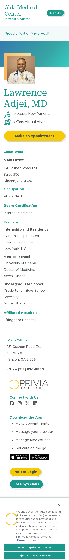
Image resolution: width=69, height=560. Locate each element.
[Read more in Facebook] (12, 404)
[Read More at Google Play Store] (39, 457)
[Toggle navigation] (55, 13)
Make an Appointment (34, 136)
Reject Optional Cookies (34, 555)
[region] (34, 529)
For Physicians (26, 484)
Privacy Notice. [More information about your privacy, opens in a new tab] (27, 540)
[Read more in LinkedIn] (35, 404)
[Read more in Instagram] (20, 404)
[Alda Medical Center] (25, 13)
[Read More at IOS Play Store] (19, 457)
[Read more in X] (28, 404)
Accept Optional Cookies (34, 547)
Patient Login (25, 472)
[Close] (59, 505)
